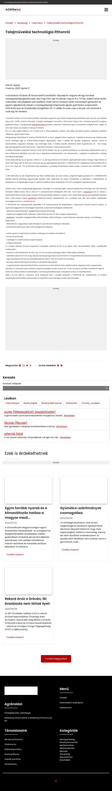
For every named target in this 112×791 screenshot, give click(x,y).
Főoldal (9, 23)
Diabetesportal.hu (13, 749)
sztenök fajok (13, 434)
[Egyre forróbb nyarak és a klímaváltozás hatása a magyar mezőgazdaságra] (28, 518)
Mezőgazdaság (67, 739)
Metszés (64, 751)
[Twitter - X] (27, 365)
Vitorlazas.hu (11, 764)
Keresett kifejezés (12, 383)
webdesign (25, 713)
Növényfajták (30, 403)
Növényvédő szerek (51, 403)
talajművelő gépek (38, 125)
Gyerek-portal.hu (13, 759)
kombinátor (10, 217)
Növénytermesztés (69, 742)
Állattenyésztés (67, 748)
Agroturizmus (66, 757)
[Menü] (106, 10)
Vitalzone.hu (10, 744)
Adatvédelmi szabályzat (71, 702)
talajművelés (88, 192)
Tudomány (36, 23)
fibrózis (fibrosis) (15, 423)
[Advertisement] (56, 60)
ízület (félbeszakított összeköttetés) (29, 412)
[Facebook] (20, 365)
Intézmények (12, 403)
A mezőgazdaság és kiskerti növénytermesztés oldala (26, 2)
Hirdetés (56, 40)
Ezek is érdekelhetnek (26, 453)
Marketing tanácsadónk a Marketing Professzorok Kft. (28, 719)
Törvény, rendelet (90, 403)
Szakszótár (71, 403)
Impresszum (65, 707)
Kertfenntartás (67, 745)
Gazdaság (22, 23)
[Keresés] (107, 388)
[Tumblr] (30, 365)
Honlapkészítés (12, 713)
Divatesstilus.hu (12, 754)
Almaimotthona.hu (14, 739)
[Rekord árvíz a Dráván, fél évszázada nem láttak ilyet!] (28, 605)
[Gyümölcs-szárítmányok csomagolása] (83, 518)
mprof (16, 85)
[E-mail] (23, 365)
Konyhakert (65, 760)
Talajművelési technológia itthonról (64, 23)
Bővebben (69, 415)
